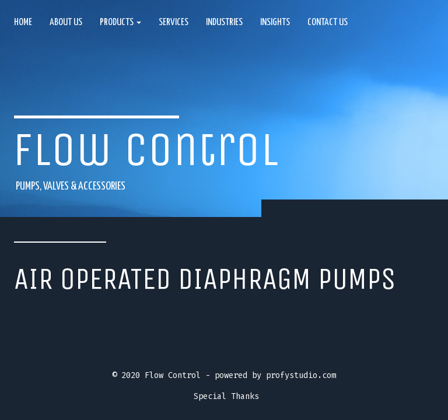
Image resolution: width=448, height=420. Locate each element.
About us (66, 22)
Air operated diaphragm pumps (205, 279)
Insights (275, 22)
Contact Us (327, 22)
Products (120, 22)
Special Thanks (226, 396)
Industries (224, 22)
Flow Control (146, 149)
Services (173, 22)
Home (23, 22)
